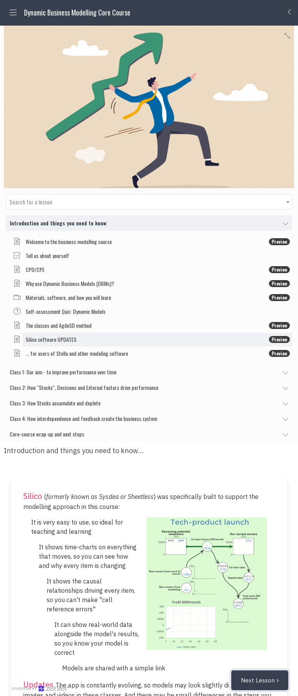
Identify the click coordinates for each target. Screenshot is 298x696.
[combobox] (149, 201)
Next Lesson (258, 680)
